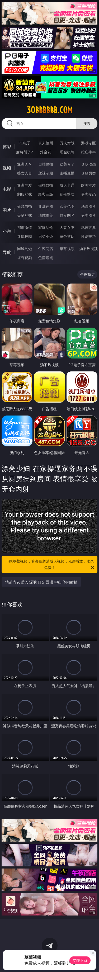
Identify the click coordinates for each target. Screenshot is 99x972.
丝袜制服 (45, 173)
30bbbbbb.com (50, 110)
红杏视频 (24, 257)
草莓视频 (67, 248)
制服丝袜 (24, 194)
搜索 (87, 123)
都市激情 (24, 227)
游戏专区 (88, 142)
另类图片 (88, 215)
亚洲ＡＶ (24, 164)
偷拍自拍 (45, 185)
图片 (7, 210)
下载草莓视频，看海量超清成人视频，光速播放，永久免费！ (50, 565)
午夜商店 (45, 248)
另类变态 (88, 194)
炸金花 (45, 151)
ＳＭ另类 (88, 173)
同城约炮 (24, 248)
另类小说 (45, 236)
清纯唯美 (45, 215)
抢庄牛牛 (88, 151)
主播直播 (67, 173)
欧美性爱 (88, 185)
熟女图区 (67, 215)
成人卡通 (67, 185)
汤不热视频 (88, 248)
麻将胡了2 (24, 151)
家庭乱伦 (45, 227)
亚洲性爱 (24, 185)
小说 (7, 231)
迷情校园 (24, 236)
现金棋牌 (67, 151)
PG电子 (24, 142)
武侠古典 (88, 227)
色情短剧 (45, 257)
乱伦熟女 (67, 194)
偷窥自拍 (24, 206)
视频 (7, 168)
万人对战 (67, 142)
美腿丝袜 (24, 215)
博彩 (7, 147)
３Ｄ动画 (88, 164)
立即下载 (80, 960)
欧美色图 (67, 206)
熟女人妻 (24, 173)
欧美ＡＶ (67, 164)
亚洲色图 (45, 206)
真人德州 (45, 142)
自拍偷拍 (45, 164)
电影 (7, 189)
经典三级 (45, 194)
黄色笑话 (67, 236)
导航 (7, 252)
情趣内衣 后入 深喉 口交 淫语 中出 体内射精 (41, 581)
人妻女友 (67, 227)
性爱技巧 (88, 236)
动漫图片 (88, 206)
